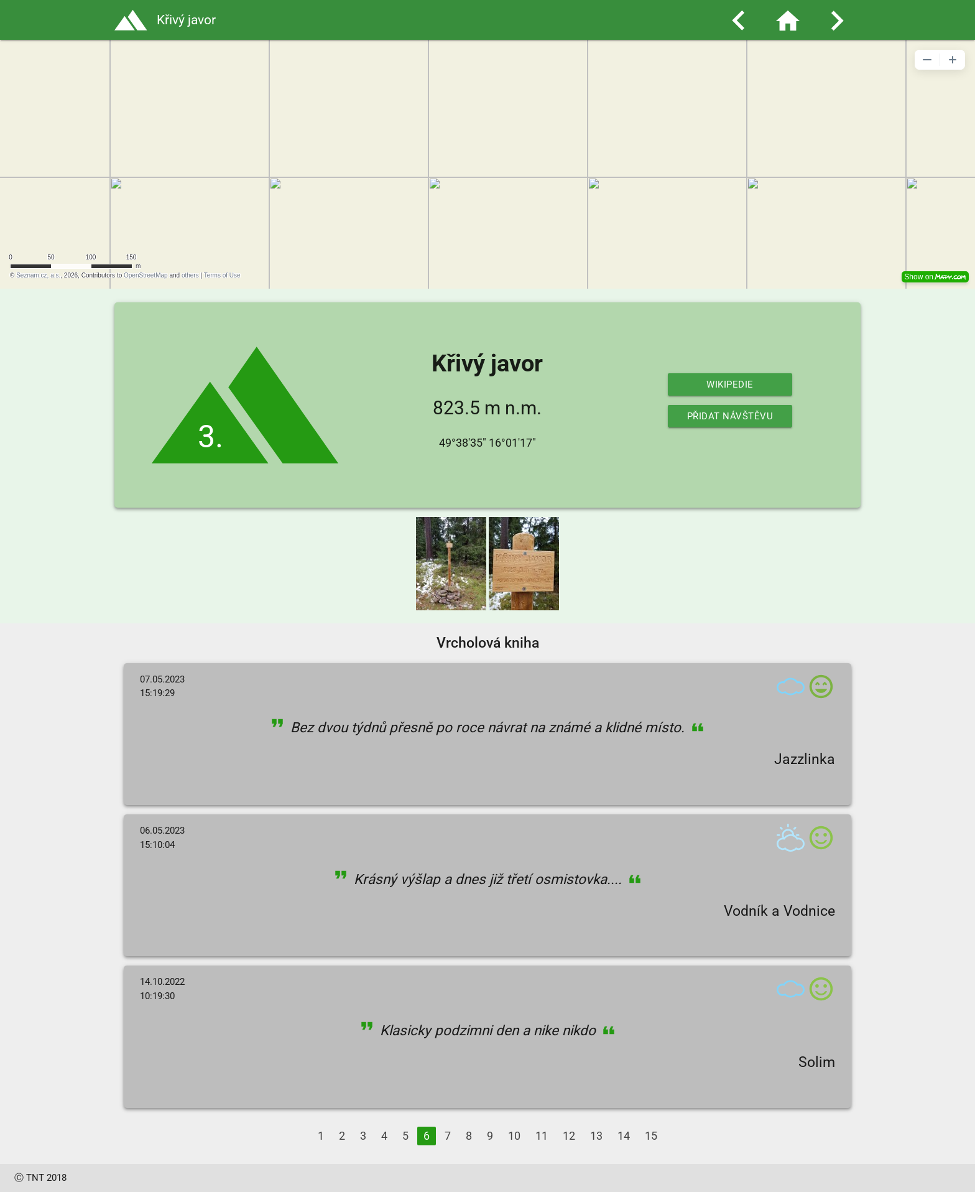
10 (514, 1135)
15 (651, 1135)
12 (569, 1135)
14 (623, 1135)
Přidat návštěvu (730, 416)
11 (541, 1135)
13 (596, 1135)
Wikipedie (730, 384)
